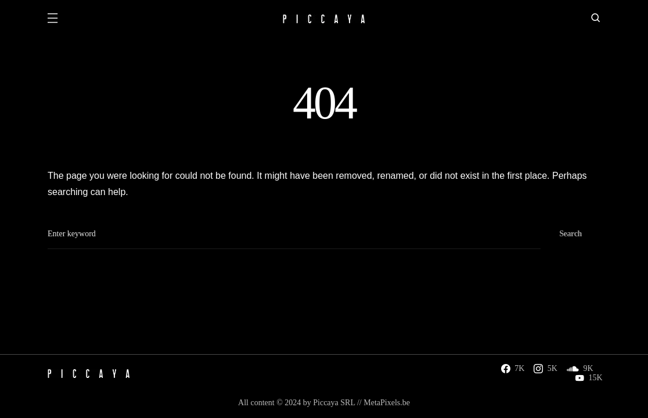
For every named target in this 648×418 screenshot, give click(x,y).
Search (570, 233)
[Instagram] (545, 368)
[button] (52, 19)
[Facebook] (513, 368)
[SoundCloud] (580, 368)
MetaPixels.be (386, 402)
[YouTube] (589, 378)
